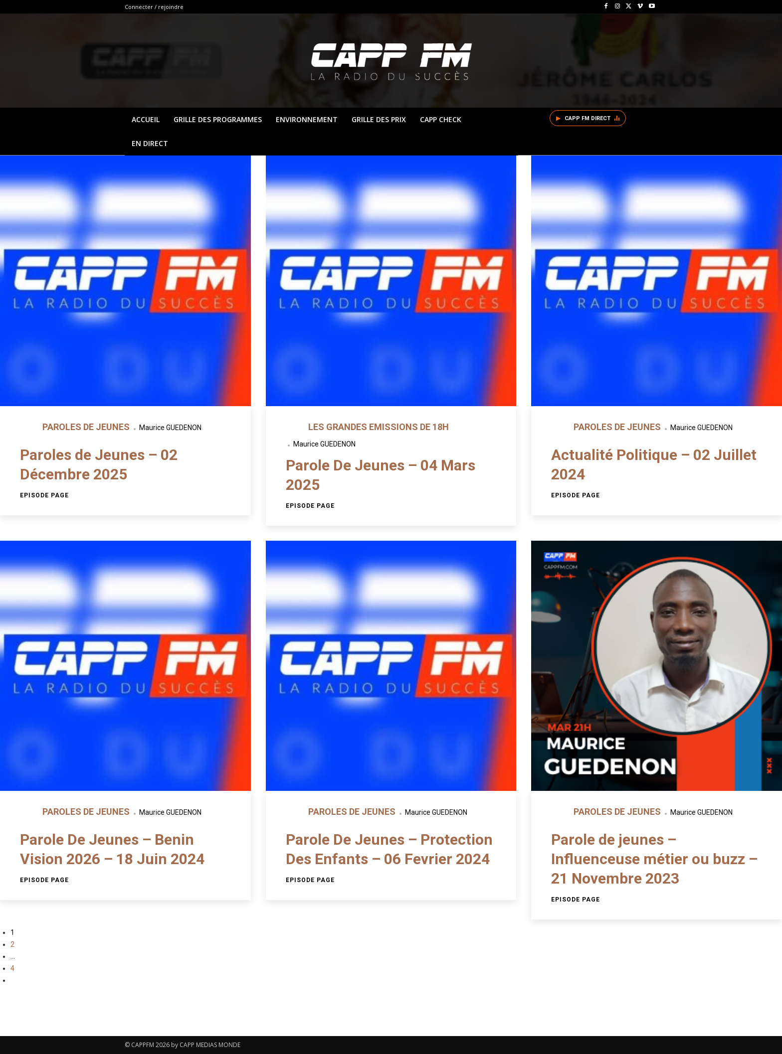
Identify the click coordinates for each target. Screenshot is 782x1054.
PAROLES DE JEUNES (87, 427)
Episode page (44, 495)
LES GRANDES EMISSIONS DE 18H (378, 427)
